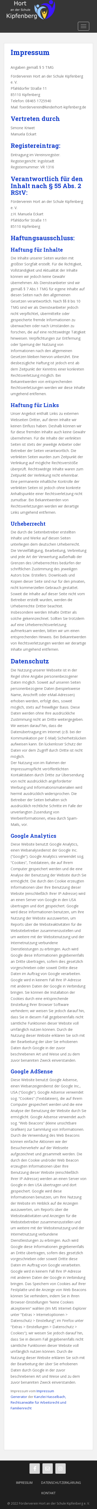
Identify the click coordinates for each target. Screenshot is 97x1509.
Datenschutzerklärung (61, 1482)
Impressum (24, 1482)
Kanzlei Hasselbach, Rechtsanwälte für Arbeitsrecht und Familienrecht (38, 1402)
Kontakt (48, 1493)
